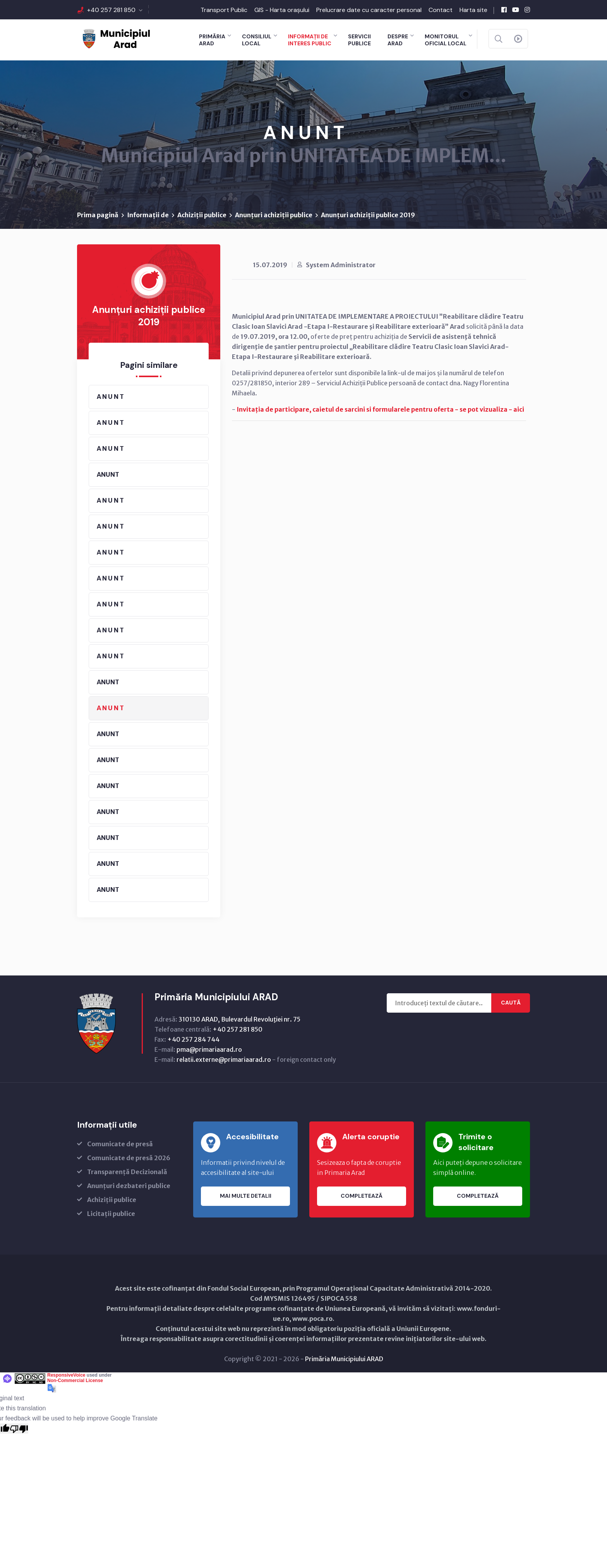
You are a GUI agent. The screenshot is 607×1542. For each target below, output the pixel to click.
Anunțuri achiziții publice (273, 215)
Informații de (148, 215)
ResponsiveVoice (66, 1375)
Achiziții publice (201, 215)
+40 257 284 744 (193, 1039)
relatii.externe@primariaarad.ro (224, 1059)
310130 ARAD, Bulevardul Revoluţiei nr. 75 (239, 1019)
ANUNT (108, 474)
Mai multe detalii (245, 1196)
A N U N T (110, 396)
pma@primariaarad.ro (209, 1049)
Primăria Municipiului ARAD (344, 1359)
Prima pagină (97, 215)
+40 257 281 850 (111, 10)
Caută (511, 1002)
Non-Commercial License (75, 1380)
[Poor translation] (19, 1429)
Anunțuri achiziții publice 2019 (368, 215)
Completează (361, 1196)
